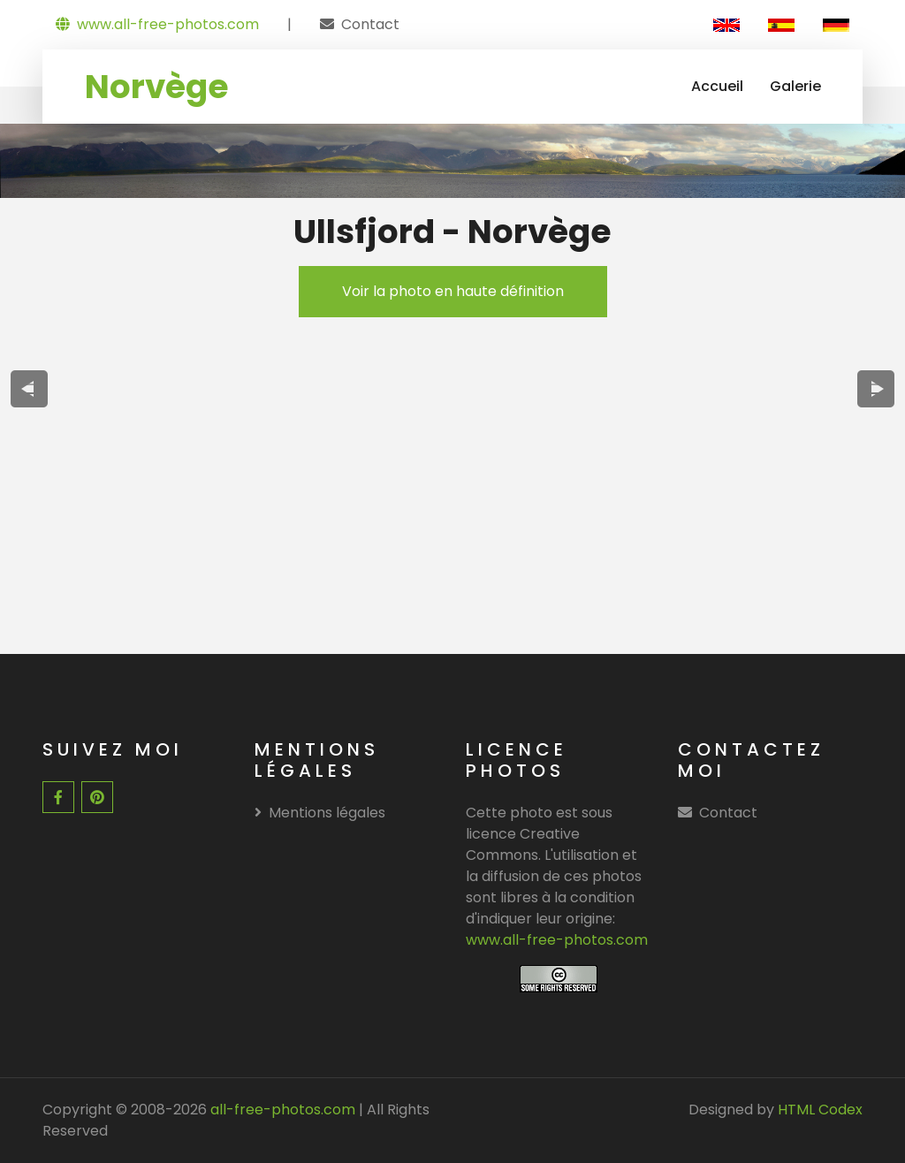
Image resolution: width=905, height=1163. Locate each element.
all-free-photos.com (281, 1109)
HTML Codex (820, 1109)
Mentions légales (320, 812)
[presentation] (30, 389)
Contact (370, 24)
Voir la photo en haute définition (453, 291)
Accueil (717, 86)
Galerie (795, 86)
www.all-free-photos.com (157, 24)
